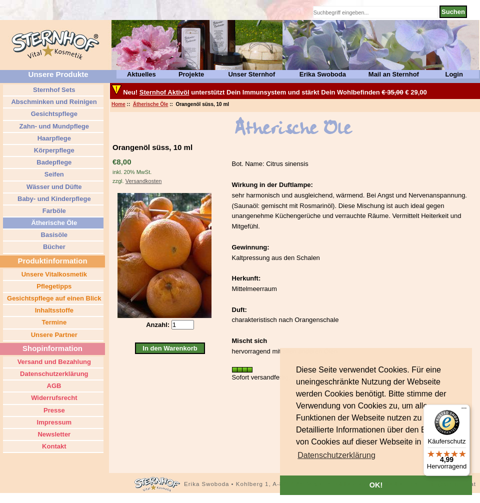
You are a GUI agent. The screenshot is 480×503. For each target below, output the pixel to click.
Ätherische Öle (150, 104)
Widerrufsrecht (54, 398)
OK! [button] (376, 485)
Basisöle (53, 234)
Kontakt (53, 446)
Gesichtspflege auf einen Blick (53, 298)
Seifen (53, 174)
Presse (53, 410)
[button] (336, 455)
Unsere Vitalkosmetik (53, 274)
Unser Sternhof (251, 74)
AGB (53, 386)
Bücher (53, 246)
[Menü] (464, 410)
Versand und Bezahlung (53, 362)
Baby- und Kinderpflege (53, 198)
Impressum (53, 422)
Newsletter (53, 434)
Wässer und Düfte (53, 186)
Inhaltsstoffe (53, 310)
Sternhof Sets (53, 90)
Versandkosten (144, 181)
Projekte (191, 74)
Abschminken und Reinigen (53, 102)
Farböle (53, 210)
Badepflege (53, 162)
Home (119, 104)
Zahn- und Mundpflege (53, 126)
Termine (53, 322)
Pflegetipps (53, 286)
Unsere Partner (53, 334)
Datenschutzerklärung (53, 374)
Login (453, 74)
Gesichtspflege (53, 114)
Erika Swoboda (323, 74)
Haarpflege (53, 138)
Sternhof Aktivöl (165, 92)
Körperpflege (53, 150)
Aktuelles (141, 74)
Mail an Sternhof (393, 74)
